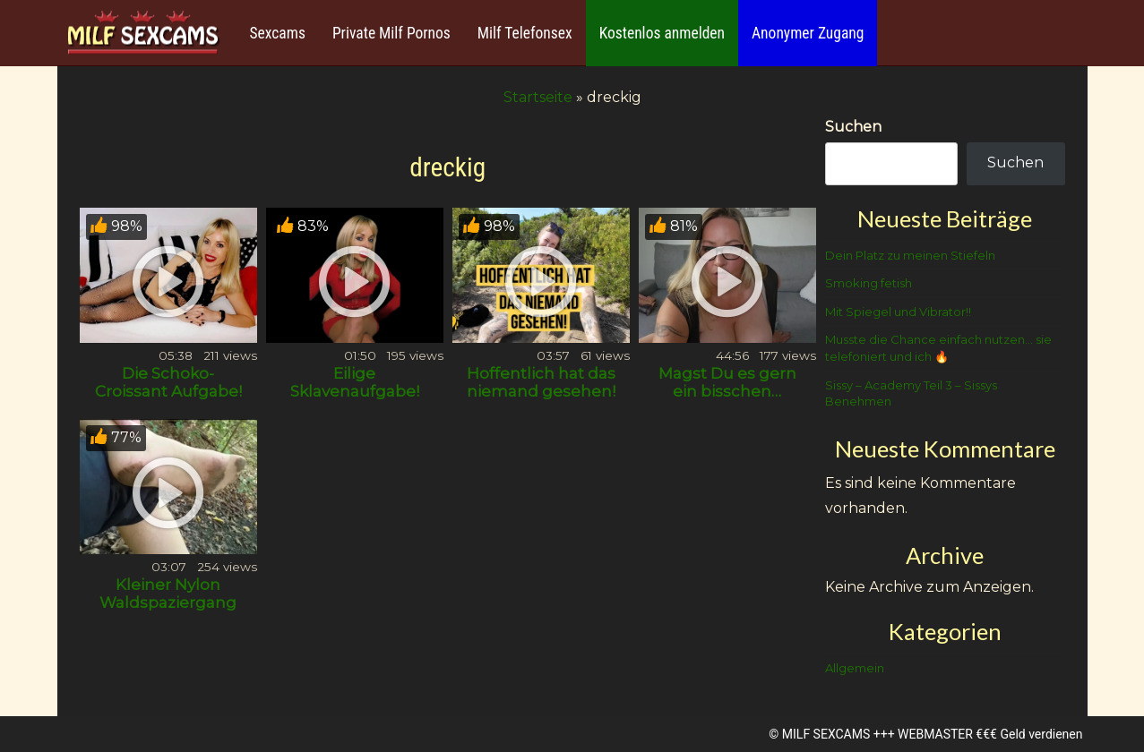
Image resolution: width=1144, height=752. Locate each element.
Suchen (853, 126)
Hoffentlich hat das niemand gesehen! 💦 (541, 391)
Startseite (537, 97)
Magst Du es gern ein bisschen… (727, 382)
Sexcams (277, 33)
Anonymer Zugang (808, 33)
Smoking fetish (868, 283)
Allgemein (854, 668)
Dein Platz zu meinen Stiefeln (910, 255)
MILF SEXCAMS (826, 734)
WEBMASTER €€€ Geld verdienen (990, 734)
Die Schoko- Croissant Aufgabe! (168, 382)
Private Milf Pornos (391, 33)
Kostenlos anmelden (662, 33)
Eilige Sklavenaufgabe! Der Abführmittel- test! (355, 400)
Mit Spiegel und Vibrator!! (898, 311)
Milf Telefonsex (524, 33)
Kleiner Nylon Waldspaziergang (168, 593)
